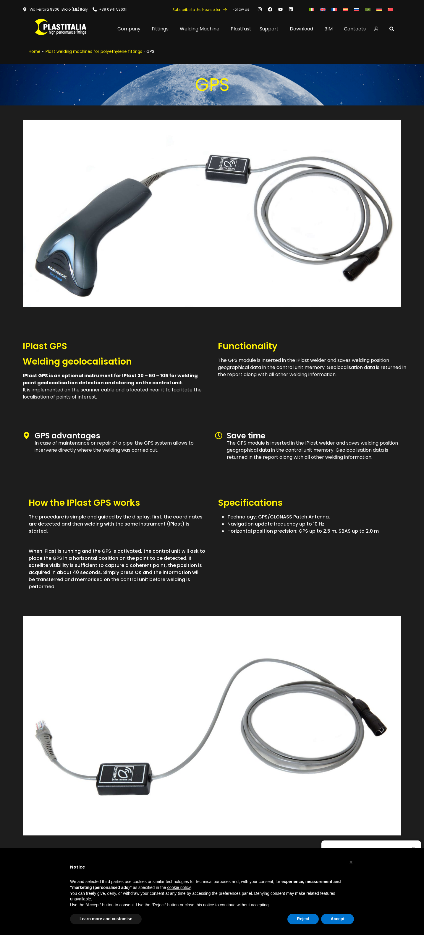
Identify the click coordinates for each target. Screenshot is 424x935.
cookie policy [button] (178, 887)
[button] (351, 862)
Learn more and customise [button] (106, 918)
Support (270, 28)
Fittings (161, 28)
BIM (330, 28)
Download (303, 28)
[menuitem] (311, 9)
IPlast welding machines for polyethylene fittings (93, 51)
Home (35, 51)
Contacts (355, 28)
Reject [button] (303, 918)
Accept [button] (337, 918)
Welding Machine (201, 28)
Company (130, 28)
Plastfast (241, 28)
